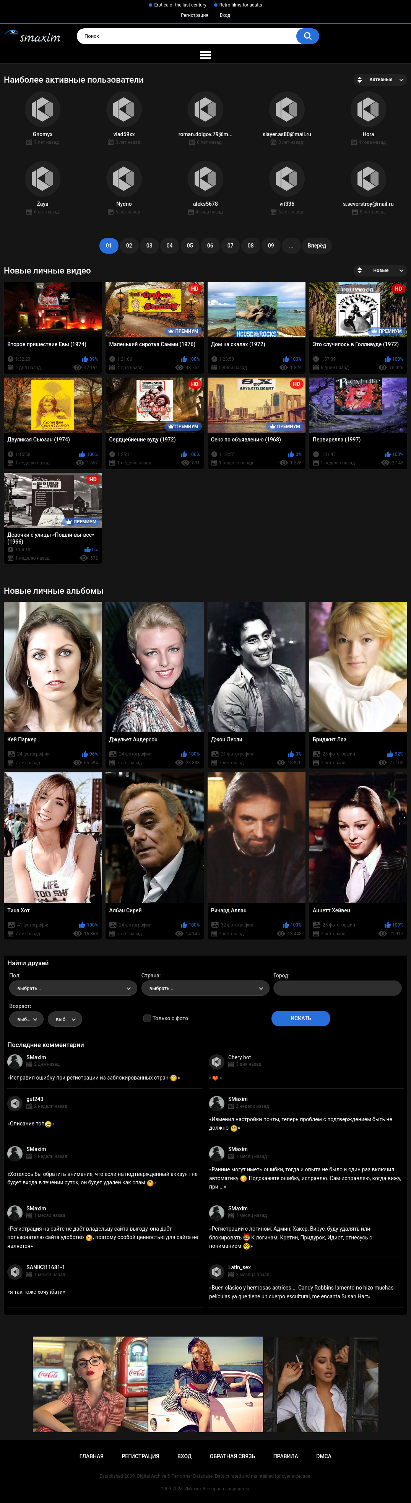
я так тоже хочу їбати (36, 1292)
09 (271, 246)
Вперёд (317, 246)
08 (251, 246)
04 (170, 246)
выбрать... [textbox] (29, 988)
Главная (92, 1456)
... (291, 246)
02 (129, 246)
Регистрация (194, 15)
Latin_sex (239, 1267)
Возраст (19, 1006)
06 (210, 246)
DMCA (323, 1456)
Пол (14, 975)
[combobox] (73, 988)
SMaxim (36, 1057)
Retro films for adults (240, 5)
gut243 (34, 1099)
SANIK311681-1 (45, 1267)
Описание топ (31, 1123)
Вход (225, 15)
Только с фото (170, 1018)
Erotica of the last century (180, 5)
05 (190, 246)
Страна (150, 975)
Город (280, 975)
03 (149, 246)
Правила (285, 1456)
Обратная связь (232, 1456)
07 (230, 246)
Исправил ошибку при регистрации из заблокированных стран (93, 1078)
